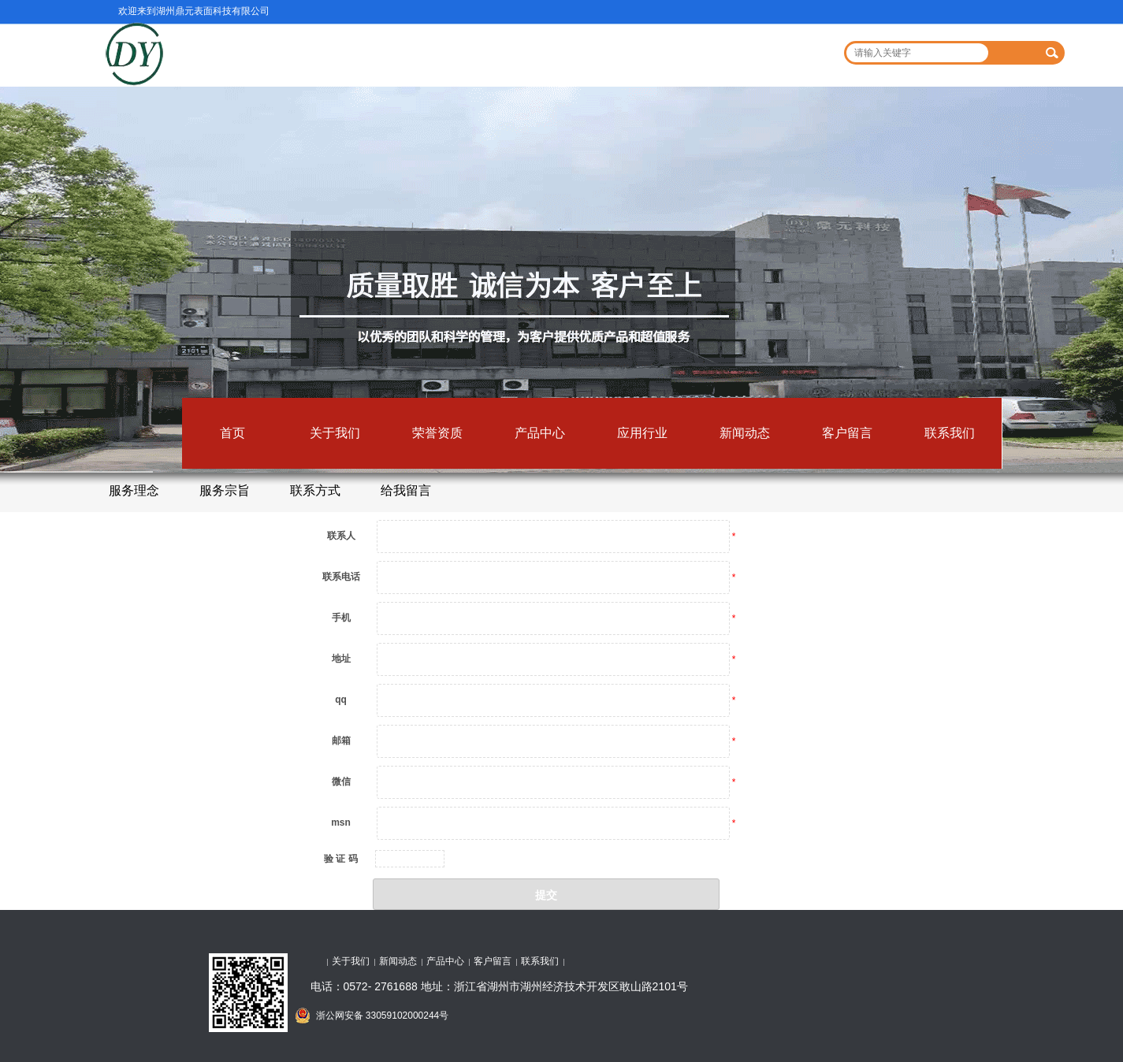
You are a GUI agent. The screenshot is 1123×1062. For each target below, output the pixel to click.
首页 (232, 433)
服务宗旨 (224, 490)
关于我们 (335, 433)
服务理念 (134, 490)
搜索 (1052, 52)
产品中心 (540, 433)
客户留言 (847, 433)
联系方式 (315, 490)
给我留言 (406, 490)
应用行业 (642, 433)
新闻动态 (745, 433)
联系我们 (949, 433)
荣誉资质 (437, 433)
